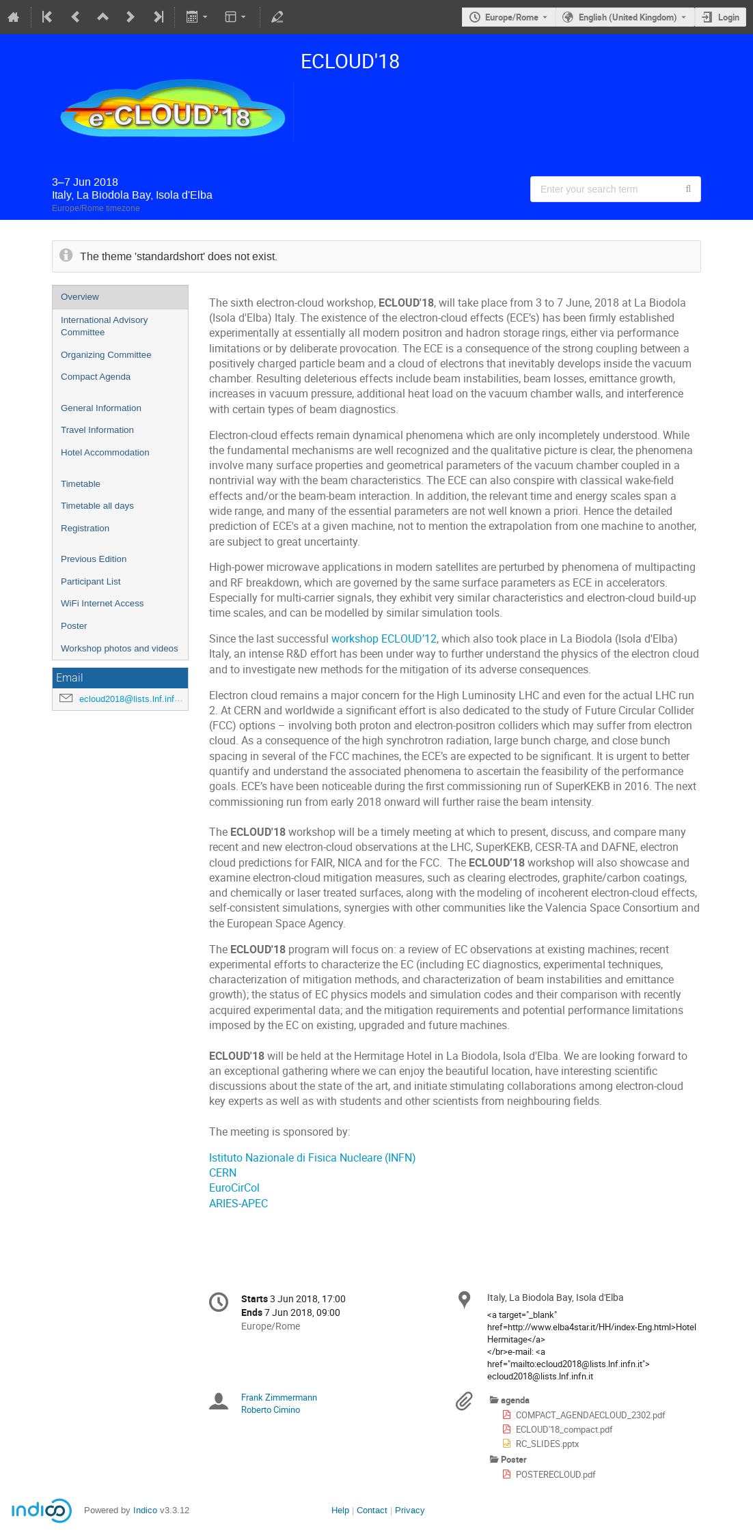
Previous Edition (93, 559)
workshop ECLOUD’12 (384, 639)
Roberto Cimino (270, 1409)
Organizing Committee (106, 355)
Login (728, 17)
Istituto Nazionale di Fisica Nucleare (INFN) (312, 1158)
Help (340, 1510)
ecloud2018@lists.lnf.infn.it (133, 699)
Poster (74, 626)
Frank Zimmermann (279, 1397)
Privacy (410, 1510)
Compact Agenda (96, 376)
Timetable (80, 484)
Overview (80, 297)
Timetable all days (97, 506)
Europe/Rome (511, 17)
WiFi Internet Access (102, 603)
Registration (85, 528)
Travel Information (97, 430)
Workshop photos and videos (119, 648)
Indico (145, 1510)
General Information (101, 408)
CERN (222, 1173)
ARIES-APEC (238, 1203)
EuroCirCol (234, 1188)
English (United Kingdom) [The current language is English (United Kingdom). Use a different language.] (628, 17)
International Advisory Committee (104, 326)
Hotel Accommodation (105, 452)
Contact (372, 1510)
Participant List (90, 581)
